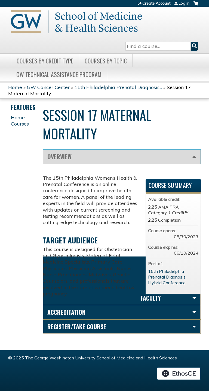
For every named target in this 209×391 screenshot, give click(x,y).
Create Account (156, 3)
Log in (184, 3)
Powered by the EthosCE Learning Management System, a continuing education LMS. (179, 373)
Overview (59, 156)
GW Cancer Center (48, 87)
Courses (20, 124)
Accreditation (66, 312)
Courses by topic (106, 60)
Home (15, 87)
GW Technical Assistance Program (59, 74)
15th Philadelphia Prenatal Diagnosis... (118, 87)
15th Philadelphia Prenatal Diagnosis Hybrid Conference (167, 276)
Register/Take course (76, 326)
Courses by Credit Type (45, 60)
